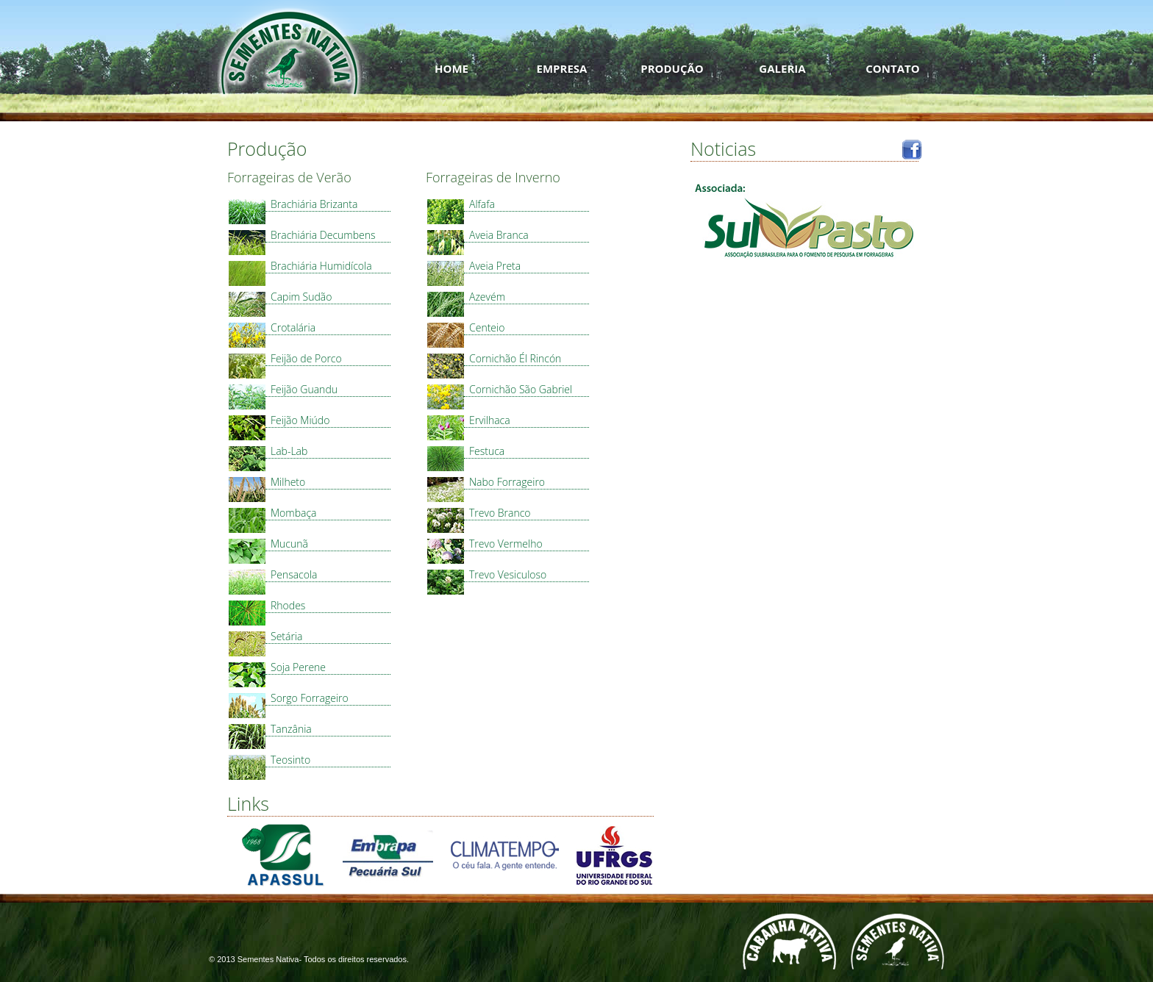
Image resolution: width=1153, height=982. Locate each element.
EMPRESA (562, 68)
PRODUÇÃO (672, 68)
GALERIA (782, 68)
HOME (451, 68)
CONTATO (892, 68)
